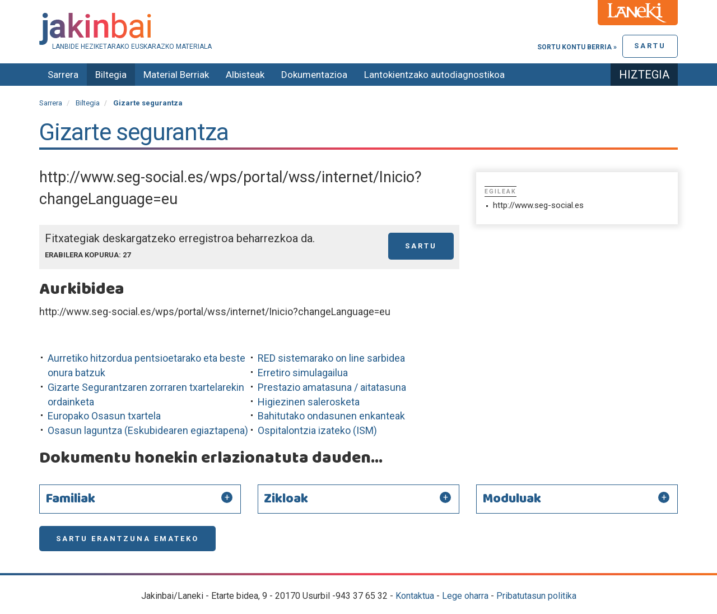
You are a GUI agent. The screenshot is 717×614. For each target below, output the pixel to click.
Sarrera (63, 74)
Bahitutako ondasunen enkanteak (331, 416)
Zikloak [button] (286, 499)
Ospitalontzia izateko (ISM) (317, 430)
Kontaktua (414, 595)
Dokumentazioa (314, 74)
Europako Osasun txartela (104, 416)
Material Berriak (176, 74)
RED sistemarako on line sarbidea (331, 358)
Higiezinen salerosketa (309, 402)
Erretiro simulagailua (303, 372)
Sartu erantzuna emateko (127, 538)
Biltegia (111, 74)
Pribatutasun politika (536, 595)
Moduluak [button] (511, 499)
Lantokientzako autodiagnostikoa (434, 74)
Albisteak (245, 74)
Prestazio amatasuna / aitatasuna (332, 387)
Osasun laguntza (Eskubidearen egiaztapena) (148, 430)
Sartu (650, 45)
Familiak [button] (70, 499)
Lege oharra (465, 595)
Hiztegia (644, 74)
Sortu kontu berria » (577, 47)
